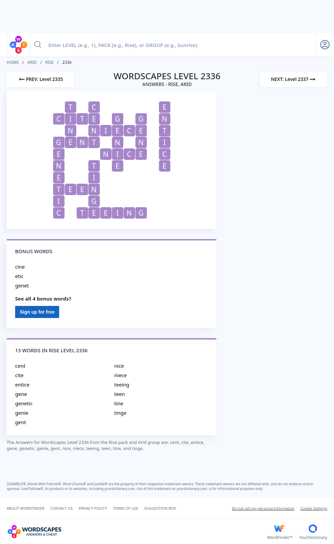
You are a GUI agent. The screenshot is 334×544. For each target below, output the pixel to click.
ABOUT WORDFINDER (25, 508)
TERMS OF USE (125, 508)
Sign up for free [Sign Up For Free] (37, 312)
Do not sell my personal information (263, 508)
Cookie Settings (313, 508)
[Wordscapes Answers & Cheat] (137, 531)
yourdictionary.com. (121, 488)
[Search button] (37, 44)
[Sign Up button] (325, 44)
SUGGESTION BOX (160, 508)
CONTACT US (61, 508)
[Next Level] (293, 79)
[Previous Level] (40, 79)
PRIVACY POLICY (93, 508)
